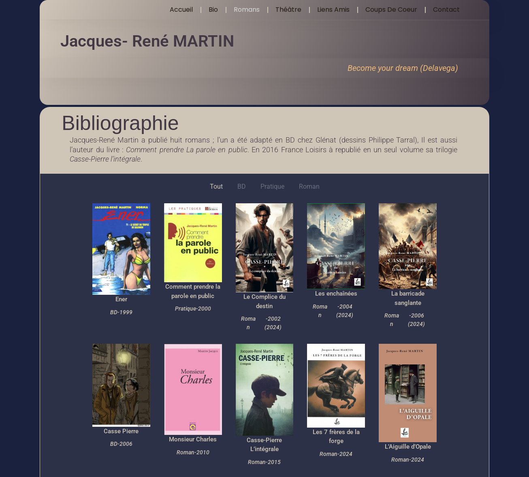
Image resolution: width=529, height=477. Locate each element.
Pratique (272, 186)
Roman (309, 186)
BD (241, 186)
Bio (213, 9)
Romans (247, 9)
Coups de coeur (391, 9)
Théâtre (288, 9)
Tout (216, 186)
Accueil (181, 9)
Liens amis (333, 9)
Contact (446, 9)
